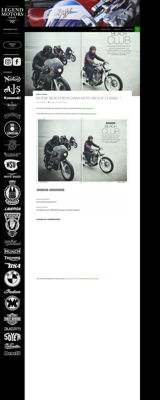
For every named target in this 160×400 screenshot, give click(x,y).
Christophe (42, 102)
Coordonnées (128, 29)
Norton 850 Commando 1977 (82, 200)
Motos (91, 29)
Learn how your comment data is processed (85, 279)
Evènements (116, 29)
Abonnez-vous (12, 45)
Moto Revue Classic (90, 113)
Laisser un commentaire (59, 102)
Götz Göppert (90, 108)
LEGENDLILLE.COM (10, 29)
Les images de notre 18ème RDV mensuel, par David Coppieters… (82, 208)
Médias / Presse (103, 29)
